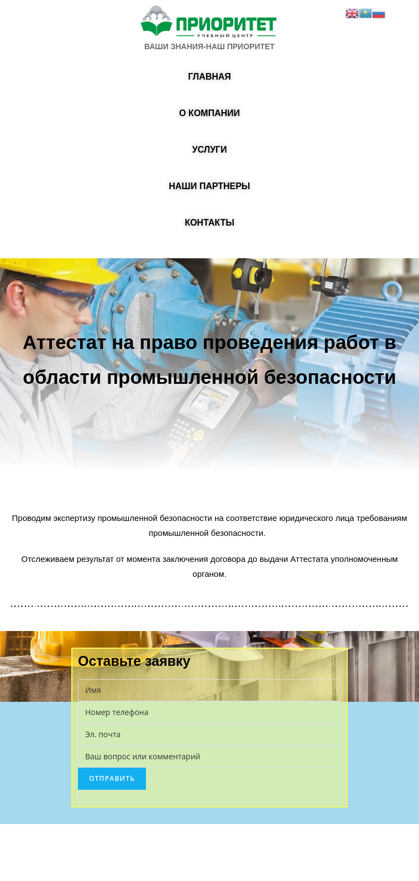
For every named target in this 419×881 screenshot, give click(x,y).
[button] (209, 77)
